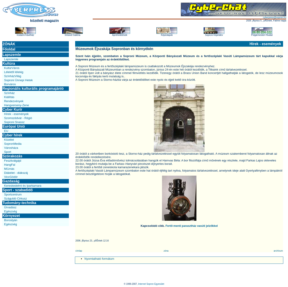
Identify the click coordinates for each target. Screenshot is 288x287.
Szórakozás (12, 156)
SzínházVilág (12, 76)
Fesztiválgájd (12, 160)
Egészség (10, 211)
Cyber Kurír (12, 109)
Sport (7, 152)
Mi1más (9, 168)
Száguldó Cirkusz (15, 198)
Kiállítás (9, 97)
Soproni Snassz (14, 122)
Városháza (11, 147)
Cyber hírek (12, 135)
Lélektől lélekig (13, 72)
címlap (78, 251)
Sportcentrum (13, 194)
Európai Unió (13, 126)
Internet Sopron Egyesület (151, 284)
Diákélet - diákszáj (16, 172)
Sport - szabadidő (17, 190)
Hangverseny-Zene (16, 105)
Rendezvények (13, 101)
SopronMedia (12, 143)
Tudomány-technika (19, 203)
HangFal (9, 164)
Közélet (9, 139)
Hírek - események (16, 114)
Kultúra (8, 63)
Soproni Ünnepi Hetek (18, 80)
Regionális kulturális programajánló (33, 88)
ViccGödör (11, 177)
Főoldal (8, 49)
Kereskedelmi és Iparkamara (22, 185)
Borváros (10, 84)
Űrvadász (10, 207)
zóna (166, 251)
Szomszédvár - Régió (18, 118)
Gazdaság (11, 181)
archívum (278, 251)
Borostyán (10, 220)
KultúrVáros (11, 68)
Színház (9, 93)
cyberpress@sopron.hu (274, 17)
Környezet (11, 216)
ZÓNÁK (8, 44)
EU (6, 131)
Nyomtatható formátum (99, 258)
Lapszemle (11, 55)
